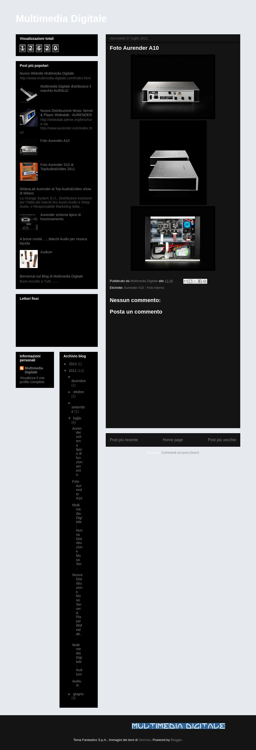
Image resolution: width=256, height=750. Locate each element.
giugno (78, 694)
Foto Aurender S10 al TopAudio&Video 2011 (57, 167)
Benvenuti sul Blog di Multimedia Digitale (51, 276)
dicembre (79, 381)
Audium (46, 252)
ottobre (78, 392)
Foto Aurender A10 (55, 141)
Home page (173, 440)
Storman (144, 740)
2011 (73, 371)
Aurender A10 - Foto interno (144, 288)
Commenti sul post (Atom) (180, 452)
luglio (77, 418)
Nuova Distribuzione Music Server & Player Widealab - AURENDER (66, 113)
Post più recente (124, 440)
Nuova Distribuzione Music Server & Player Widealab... (77, 606)
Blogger (176, 740)
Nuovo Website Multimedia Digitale (47, 73)
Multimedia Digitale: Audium (77, 659)
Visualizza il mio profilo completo (32, 380)
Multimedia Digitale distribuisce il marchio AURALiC (65, 88)
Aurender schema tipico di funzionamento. (60, 217)
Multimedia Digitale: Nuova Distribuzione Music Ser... (77, 536)
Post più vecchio (222, 440)
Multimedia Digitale (61, 18)
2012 (73, 364)
